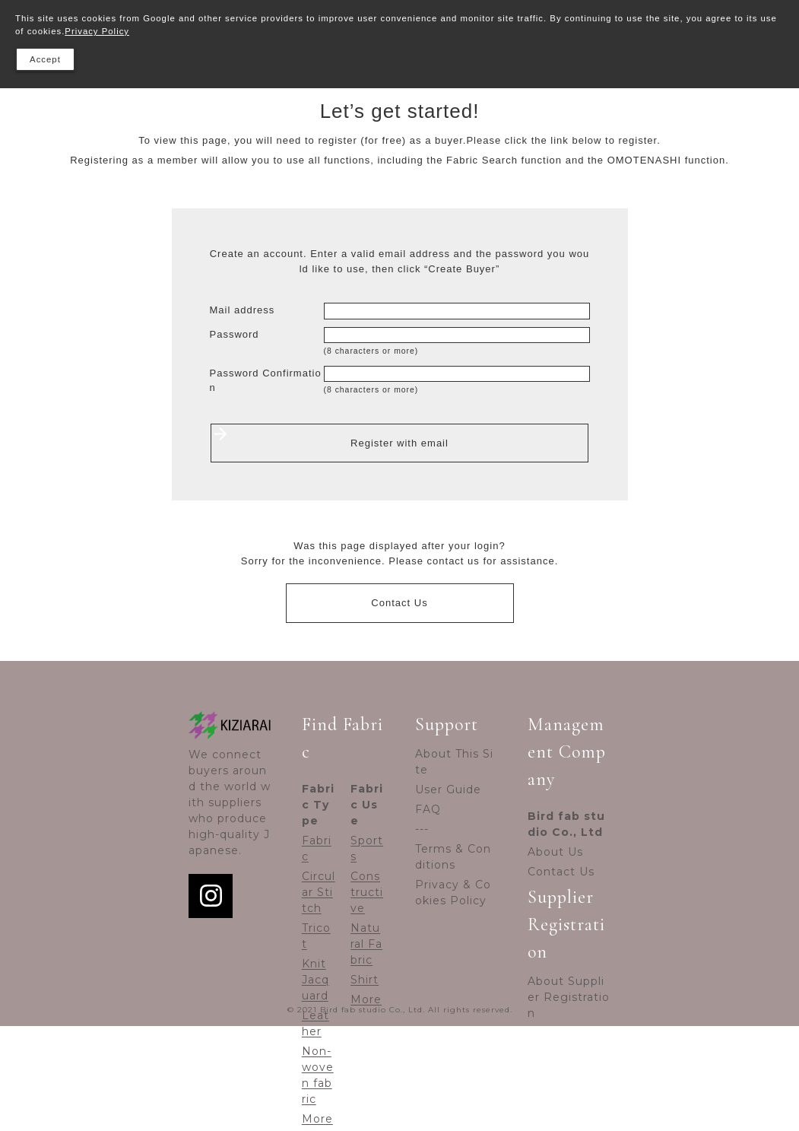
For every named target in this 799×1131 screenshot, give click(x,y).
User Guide (448, 789)
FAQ (428, 809)
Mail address (242, 310)
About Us (555, 852)
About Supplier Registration (569, 997)
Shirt (364, 979)
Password (234, 334)
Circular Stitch (318, 892)
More (317, 1119)
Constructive (366, 892)
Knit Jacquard (315, 979)
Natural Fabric (366, 944)
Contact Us (399, 602)
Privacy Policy (97, 31)
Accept (45, 59)
